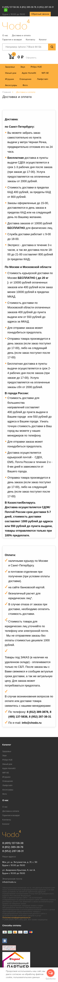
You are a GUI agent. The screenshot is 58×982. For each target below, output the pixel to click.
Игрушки (9, 79)
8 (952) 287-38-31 (45, 7)
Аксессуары (11, 85)
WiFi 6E (45, 73)
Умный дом (10, 73)
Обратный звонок (40, 14)
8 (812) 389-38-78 (28, 7)
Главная (6, 92)
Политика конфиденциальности (16, 917)
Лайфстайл (42, 79)
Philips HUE (36, 67)
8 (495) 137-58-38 (10, 7)
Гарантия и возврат (12, 39)
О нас (5, 35)
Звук (22, 67)
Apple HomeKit (29, 73)
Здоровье (10, 67)
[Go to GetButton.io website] (51, 979)
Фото (25, 85)
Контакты (30, 39)
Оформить (31, 57)
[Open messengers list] (50, 973)
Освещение (25, 79)
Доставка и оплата (21, 35)
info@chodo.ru (9, 882)
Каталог (43, 39)
